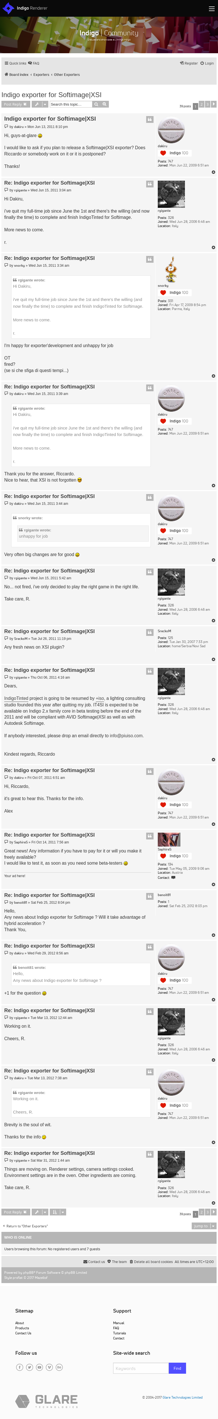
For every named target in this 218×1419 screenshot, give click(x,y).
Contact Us (23, 1333)
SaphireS (164, 849)
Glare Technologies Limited (183, 1397)
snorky (163, 286)
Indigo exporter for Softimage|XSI (51, 95)
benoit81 (164, 895)
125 (170, 638)
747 (170, 161)
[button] (214, 104)
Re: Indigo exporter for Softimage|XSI (49, 183)
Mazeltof (41, 1277)
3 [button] (208, 104)
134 (170, 864)
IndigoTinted (16, 698)
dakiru (162, 146)
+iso (100, 698)
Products (22, 1328)
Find (177, 1368)
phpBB (28, 1272)
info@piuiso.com (126, 735)
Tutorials (119, 1333)
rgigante (164, 211)
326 (171, 218)
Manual (118, 1322)
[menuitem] (33, 63)
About (19, 1322)
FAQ (116, 1328)
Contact (118, 1338)
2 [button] (201, 104)
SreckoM (164, 631)
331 (170, 301)
